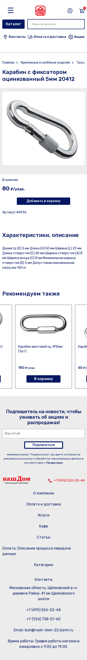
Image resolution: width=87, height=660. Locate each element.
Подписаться (43, 445)
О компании (43, 493)
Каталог (13, 24)
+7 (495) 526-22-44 (69, 480)
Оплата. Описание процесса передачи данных (36, 551)
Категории (43, 565)
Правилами (54, 462)
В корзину (43, 379)
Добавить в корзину (43, 201)
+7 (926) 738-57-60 (43, 619)
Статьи (43, 537)
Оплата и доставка (43, 504)
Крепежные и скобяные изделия (45, 63)
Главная (8, 63)
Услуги (43, 515)
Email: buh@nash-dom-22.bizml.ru (43, 630)
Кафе (43, 526)
